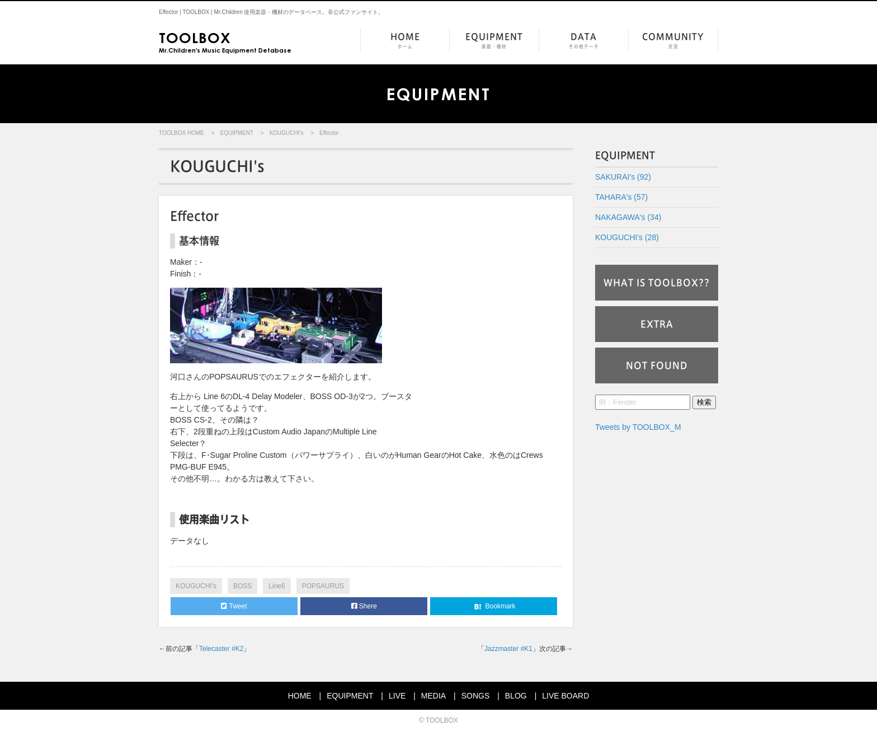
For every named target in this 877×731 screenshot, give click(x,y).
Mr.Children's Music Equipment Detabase (225, 41)
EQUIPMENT (494, 41)
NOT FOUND (657, 365)
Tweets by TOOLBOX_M (638, 427)
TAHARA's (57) (621, 197)
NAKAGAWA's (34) (628, 217)
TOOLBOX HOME (181, 133)
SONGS (475, 695)
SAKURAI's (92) (623, 176)
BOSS (242, 586)
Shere (364, 606)
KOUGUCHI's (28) (627, 237)
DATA (583, 41)
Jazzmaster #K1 (508, 649)
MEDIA (433, 695)
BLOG (516, 695)
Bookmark (493, 606)
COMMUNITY (673, 41)
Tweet (234, 606)
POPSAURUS (323, 586)
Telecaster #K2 (221, 649)
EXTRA (656, 324)
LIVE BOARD (565, 695)
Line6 (276, 586)
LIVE (397, 695)
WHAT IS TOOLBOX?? (656, 282)
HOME (405, 41)
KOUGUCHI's (287, 133)
